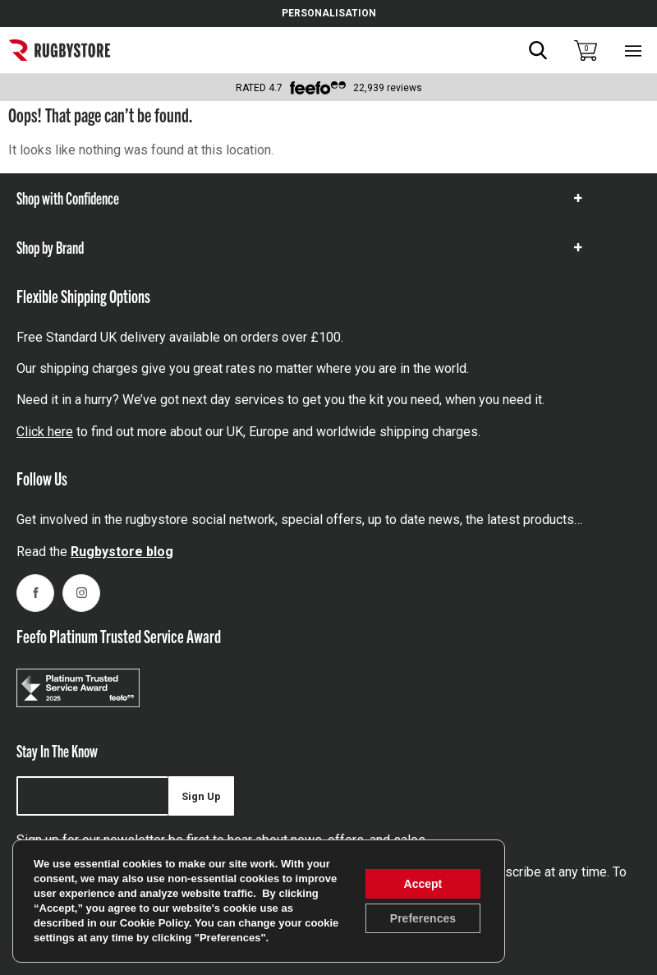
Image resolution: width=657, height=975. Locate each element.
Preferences (423, 918)
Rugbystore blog (122, 551)
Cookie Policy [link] (154, 923)
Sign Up (201, 796)
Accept (423, 883)
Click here (44, 431)
